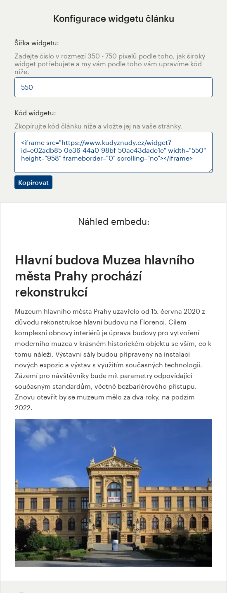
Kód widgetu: (35, 113)
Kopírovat (33, 182)
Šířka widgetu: (36, 43)
